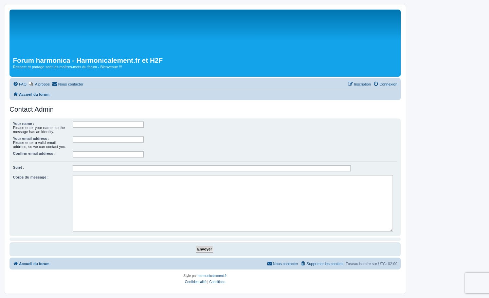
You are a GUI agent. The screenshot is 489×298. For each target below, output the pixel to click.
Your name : (23, 124)
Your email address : (31, 138)
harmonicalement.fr (212, 276)
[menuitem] (19, 84)
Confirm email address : (34, 153)
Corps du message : (31, 177)
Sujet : (18, 167)
